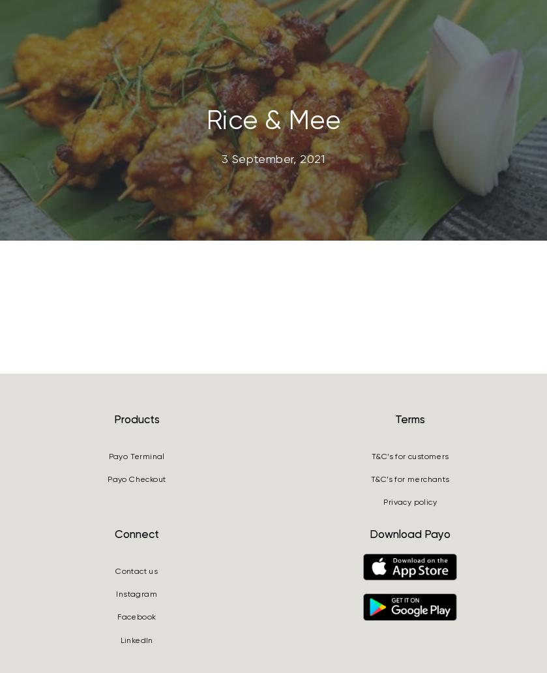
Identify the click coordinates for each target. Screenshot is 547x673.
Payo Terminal (137, 456)
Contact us (136, 571)
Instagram (136, 594)
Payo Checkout (137, 479)
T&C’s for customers (410, 456)
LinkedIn (137, 640)
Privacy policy (410, 502)
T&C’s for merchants (410, 479)
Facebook (136, 616)
